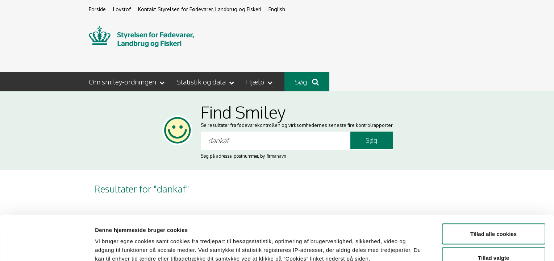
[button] (127, 81)
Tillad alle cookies (493, 194)
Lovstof (122, 9)
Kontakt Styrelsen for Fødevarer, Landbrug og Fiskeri (199, 9)
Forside (97, 9)
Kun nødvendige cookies (493, 242)
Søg (307, 81)
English (276, 9)
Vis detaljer (376, 242)
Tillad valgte (493, 218)
